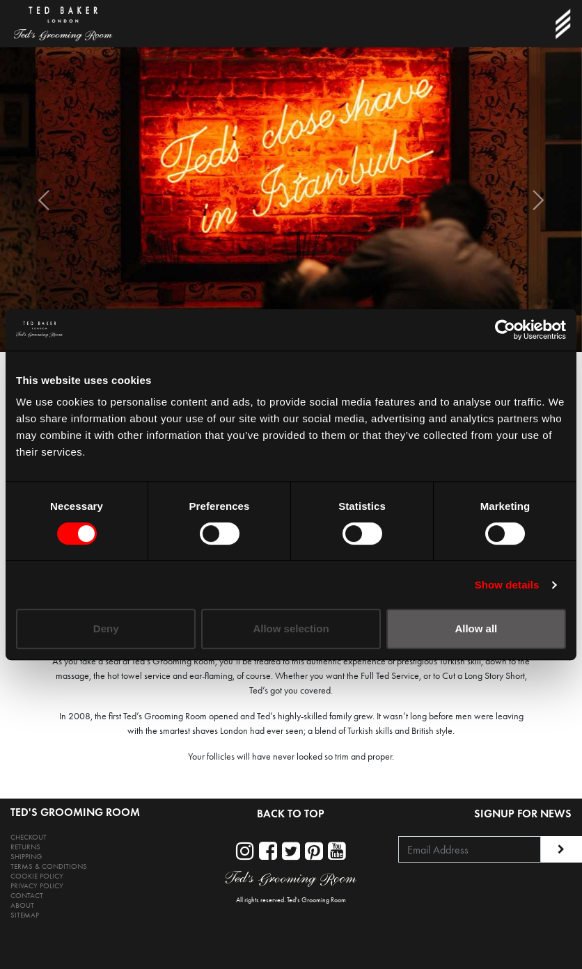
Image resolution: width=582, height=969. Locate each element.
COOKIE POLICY (36, 876)
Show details (507, 585)
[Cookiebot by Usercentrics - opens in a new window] (505, 329)
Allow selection (291, 628)
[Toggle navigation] (562, 24)
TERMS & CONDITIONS (48, 866)
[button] (43, 199)
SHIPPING (26, 856)
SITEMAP (24, 915)
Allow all (476, 628)
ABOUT (22, 905)
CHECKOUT (28, 837)
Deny (106, 628)
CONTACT (26, 895)
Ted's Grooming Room (316, 900)
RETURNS (25, 846)
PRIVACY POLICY (36, 885)
